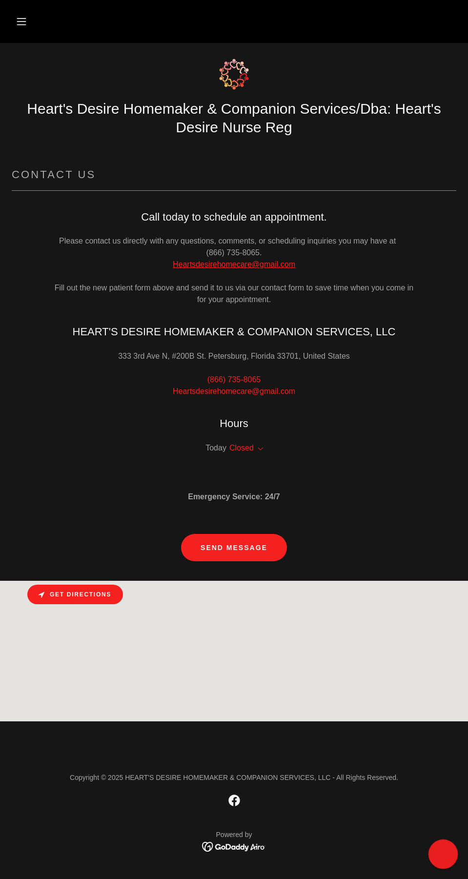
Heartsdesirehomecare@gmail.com (234, 264)
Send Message (234, 548)
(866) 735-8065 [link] (234, 379)
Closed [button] (241, 448)
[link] (234, 74)
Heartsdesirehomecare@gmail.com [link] (234, 391)
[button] (21, 21)
